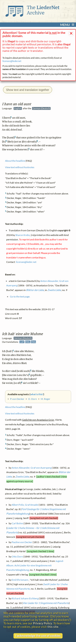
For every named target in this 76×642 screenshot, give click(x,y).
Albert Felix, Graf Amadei (25, 504)
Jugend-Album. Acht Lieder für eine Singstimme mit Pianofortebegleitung (35, 565)
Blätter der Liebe (35, 290)
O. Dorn (32, 398)
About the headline (15, 407)
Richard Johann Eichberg (25, 598)
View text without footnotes (19, 413)
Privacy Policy (42, 623)
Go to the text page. (20, 296)
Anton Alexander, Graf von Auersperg (31, 467)
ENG (27, 342)
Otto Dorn (17, 556)
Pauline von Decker (22, 542)
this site (52, 626)
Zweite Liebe (22, 476)
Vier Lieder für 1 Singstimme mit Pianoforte (46, 603)
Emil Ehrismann (20, 579)
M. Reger (45, 398)
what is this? (36, 394)
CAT (22, 342)
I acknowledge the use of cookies (38, 635)
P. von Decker (17, 398)
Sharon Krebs (22, 235)
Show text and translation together (27, 89)
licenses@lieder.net (11, 61)
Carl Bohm (17, 523)
